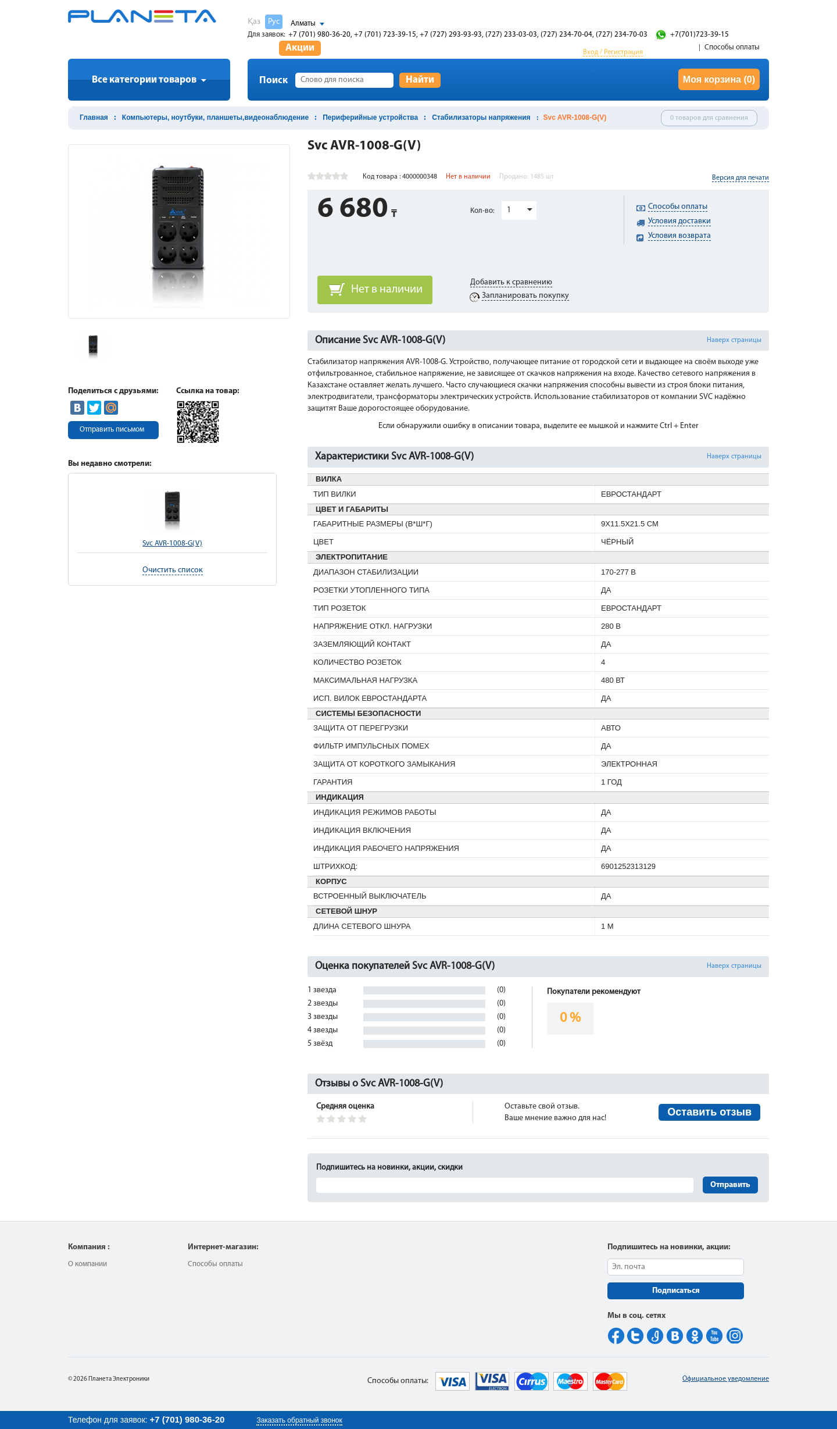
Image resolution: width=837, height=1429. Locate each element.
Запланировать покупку (525, 295)
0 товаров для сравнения (709, 118)
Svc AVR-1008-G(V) (172, 543)
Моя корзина (719, 79)
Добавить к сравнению (511, 282)
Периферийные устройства (370, 117)
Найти (420, 80)
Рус (274, 21)
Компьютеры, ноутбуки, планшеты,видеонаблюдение (215, 117)
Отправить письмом (112, 429)
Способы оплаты (732, 47)
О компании (87, 1264)
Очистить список (172, 570)
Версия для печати (740, 177)
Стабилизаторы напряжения (481, 117)
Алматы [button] (303, 23)
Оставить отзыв (709, 1112)
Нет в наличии (387, 289)
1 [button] (509, 210)
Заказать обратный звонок (299, 1420)
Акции (299, 48)
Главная (94, 117)
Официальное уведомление (725, 1378)
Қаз (254, 21)
